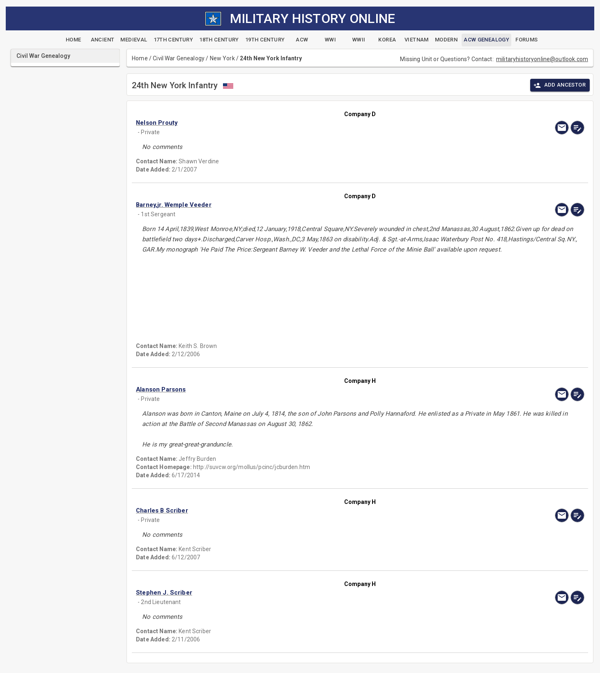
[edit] (577, 127)
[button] (293, 122)
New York (222, 58)
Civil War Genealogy (179, 58)
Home (140, 58)
